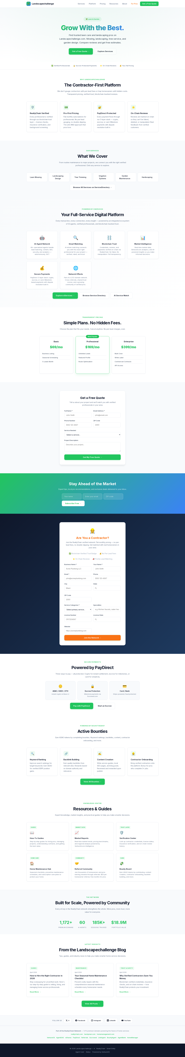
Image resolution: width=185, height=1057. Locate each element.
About (124, 4)
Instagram (96, 1020)
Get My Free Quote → (92, 457)
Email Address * (99, 411)
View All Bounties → (92, 782)
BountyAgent (111, 1037)
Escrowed (93, 1037)
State (95, 584)
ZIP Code (96, 421)
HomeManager (132, 1037)
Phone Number (69, 421)
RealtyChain (100, 1048)
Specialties (97, 605)
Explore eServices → (65, 295)
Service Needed (70, 430)
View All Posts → (92, 1004)
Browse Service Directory (94, 295)
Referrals (84, 1037)
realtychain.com (77, 1034)
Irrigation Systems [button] (105, 177)
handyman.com (89, 1034)
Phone (95, 574)
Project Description (71, 440)
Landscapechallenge (40, 4)
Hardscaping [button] (148, 177)
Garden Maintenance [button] (126, 177)
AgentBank (122, 1037)
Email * (66, 574)
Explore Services (105, 51)
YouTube (126, 1020)
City (65, 584)
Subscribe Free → (73, 503)
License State (98, 615)
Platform (92, 4)
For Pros (134, 4)
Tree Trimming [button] (81, 177)
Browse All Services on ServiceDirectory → (92, 187)
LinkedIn (111, 1020)
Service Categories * (72, 605)
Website (67, 626)
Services (81, 4)
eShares (68, 1037)
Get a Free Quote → (81, 51)
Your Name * (98, 564)
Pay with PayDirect (81, 706)
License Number (70, 615)
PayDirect (76, 1037)
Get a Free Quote (149, 4)
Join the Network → (92, 638)
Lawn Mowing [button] (37, 177)
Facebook (80, 1020)
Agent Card (80, 1052)
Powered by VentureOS (101, 1052)
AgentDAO (60, 1037)
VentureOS (51, 1037)
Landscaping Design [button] (60, 177)
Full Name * (68, 411)
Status (88, 1052)
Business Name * (70, 564)
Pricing (102, 4)
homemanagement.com (105, 1034)
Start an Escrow (105, 706)
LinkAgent (102, 1037)
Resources (113, 4)
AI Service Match (121, 295)
